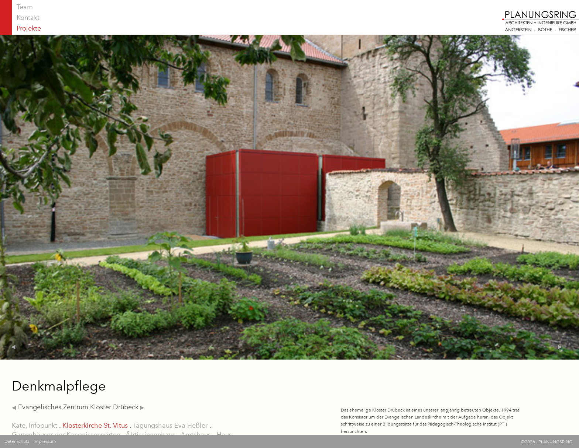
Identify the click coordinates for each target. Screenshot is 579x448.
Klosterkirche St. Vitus (95, 425)
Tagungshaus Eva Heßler (170, 425)
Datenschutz (16, 441)
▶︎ (141, 407)
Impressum (45, 441)
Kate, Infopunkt (34, 425)
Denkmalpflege (59, 386)
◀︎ (14, 407)
